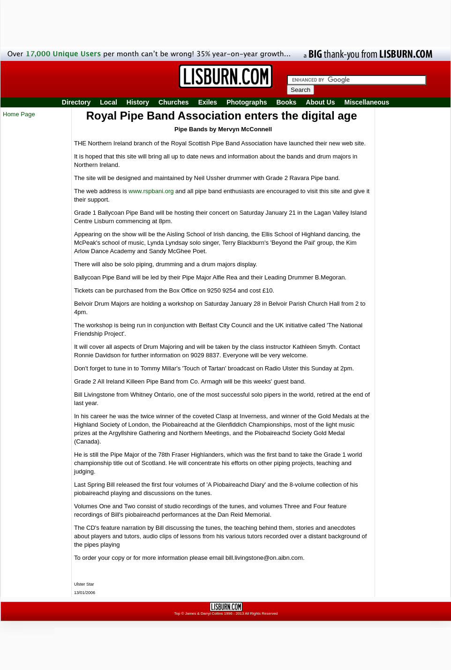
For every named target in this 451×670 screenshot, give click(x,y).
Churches (173, 102)
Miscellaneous (367, 102)
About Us (320, 102)
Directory (76, 102)
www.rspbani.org (150, 191)
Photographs (246, 102)
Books (286, 102)
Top (177, 613)
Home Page (19, 114)
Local (108, 102)
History (138, 102)
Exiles (207, 102)
